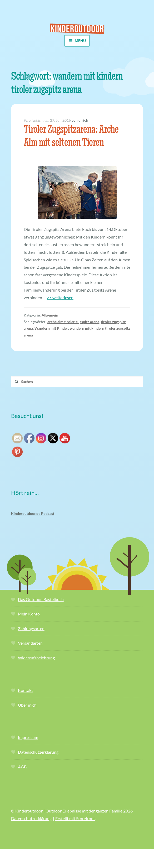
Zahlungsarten (31, 628)
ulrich (83, 120)
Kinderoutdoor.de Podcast (32, 513)
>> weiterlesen (60, 297)
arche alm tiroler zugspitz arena (73, 321)
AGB (22, 766)
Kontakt (25, 690)
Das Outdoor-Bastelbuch (41, 599)
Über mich (27, 704)
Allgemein (50, 315)
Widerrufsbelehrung (36, 657)
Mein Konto (29, 613)
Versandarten (30, 642)
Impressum (28, 737)
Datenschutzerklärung (38, 751)
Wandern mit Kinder (51, 328)
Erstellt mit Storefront (75, 818)
